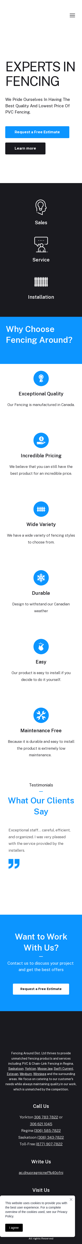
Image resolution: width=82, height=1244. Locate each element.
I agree (14, 1227)
